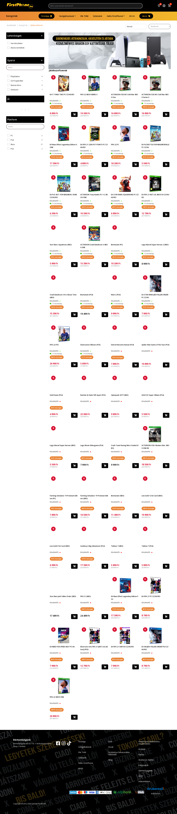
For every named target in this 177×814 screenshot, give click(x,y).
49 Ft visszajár (86, 157)
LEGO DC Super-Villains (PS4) (153, 395)
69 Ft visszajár (117, 207)
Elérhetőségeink (145, 770)
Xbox (13, 144)
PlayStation (15, 76)
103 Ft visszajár (118, 257)
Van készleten (17, 43)
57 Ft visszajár (86, 357)
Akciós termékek (17, 47)
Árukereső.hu (155, 793)
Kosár (111, 747)
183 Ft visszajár (118, 157)
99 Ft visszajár (117, 307)
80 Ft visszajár (86, 458)
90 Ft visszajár (148, 257)
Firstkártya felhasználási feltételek (119, 753)
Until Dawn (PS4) (56, 395)
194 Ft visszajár (87, 107)
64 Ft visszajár (56, 207)
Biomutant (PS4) (86, 295)
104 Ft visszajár (87, 207)
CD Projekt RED (17, 81)
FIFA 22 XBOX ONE (57, 697)
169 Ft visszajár (118, 107)
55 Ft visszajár (56, 458)
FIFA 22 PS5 (54, 345)
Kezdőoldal (11, 25)
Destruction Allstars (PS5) (90, 345)
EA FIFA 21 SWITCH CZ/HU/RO (122, 647)
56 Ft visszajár (148, 157)
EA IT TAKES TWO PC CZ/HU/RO (62, 94)
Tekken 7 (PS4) (147, 546)
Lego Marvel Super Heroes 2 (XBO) (155, 244)
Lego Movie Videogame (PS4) (91, 445)
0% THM (84, 16)
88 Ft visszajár (148, 609)
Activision (14, 89)
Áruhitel (141, 749)
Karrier (141, 754)
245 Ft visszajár (87, 609)
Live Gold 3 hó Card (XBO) (60, 546)
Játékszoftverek (37, 25)
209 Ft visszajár (57, 357)
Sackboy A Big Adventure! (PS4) (92, 546)
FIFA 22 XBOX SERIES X (88, 94)
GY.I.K (132, 16)
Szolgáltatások (66, 16)
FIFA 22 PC (115, 144)
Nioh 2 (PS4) (116, 295)
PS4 (12, 140)
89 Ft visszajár (56, 107)
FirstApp (46, 16)
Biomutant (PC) (117, 244)
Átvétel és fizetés (146, 760)
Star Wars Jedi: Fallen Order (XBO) (63, 596)
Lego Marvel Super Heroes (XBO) (62, 445)
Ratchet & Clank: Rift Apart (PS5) (93, 395)
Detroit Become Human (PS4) (122, 345)
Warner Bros (16, 85)
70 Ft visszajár (56, 559)
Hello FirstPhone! (115, 16)
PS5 (12, 149)
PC (12, 135)
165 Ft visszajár (87, 508)
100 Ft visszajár (118, 458)
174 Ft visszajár (57, 157)
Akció (146, 16)
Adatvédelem (144, 781)
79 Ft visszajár (148, 307)
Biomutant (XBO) (117, 496)
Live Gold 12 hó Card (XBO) (152, 496)
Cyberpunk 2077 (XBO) (119, 395)
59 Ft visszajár (56, 257)
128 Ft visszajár (148, 207)
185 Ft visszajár (148, 458)
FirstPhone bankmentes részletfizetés (149, 742)
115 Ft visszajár (118, 508)
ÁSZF (140, 776)
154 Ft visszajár (87, 257)
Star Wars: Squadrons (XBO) (61, 244)
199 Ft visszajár (148, 508)
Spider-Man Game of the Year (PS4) (155, 345)
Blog (110, 760)
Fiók (110, 741)
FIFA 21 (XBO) (85, 596)
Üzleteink (97, 16)
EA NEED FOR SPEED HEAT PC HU (62, 647)
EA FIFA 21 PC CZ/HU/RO (151, 596)
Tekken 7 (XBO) (117, 546)
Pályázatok (143, 765)
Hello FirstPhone (85, 763)
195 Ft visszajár (87, 307)
